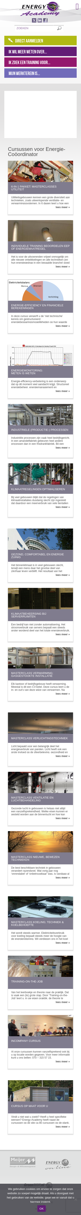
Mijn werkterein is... (24, 73)
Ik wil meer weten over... (28, 51)
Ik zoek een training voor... (29, 62)
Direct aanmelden (29, 40)
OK (42, 1208)
